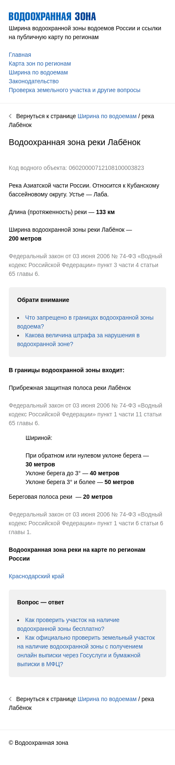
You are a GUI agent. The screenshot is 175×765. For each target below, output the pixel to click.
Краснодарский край (36, 576)
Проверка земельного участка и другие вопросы (75, 90)
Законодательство (34, 81)
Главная (20, 54)
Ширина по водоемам (38, 72)
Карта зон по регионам (40, 63)
